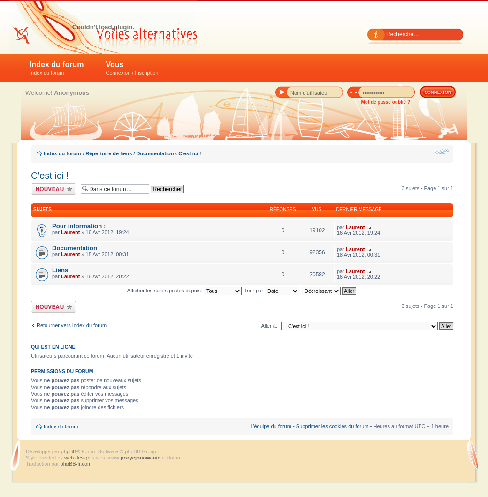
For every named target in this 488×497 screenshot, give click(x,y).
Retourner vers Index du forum (72, 325)
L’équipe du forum (270, 426)
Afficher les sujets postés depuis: (184, 290)
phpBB (68, 451)
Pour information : (79, 225)
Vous (132, 68)
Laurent (70, 232)
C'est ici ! (189, 153)
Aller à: (269, 326)
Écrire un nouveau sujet (53, 189)
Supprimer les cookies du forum (332, 426)
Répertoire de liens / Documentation (129, 153)
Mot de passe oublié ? (385, 102)
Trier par (271, 290)
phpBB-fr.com (76, 463)
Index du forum (57, 68)
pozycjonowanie (140, 457)
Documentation (74, 248)
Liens (60, 270)
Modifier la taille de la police (442, 151)
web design (78, 457)
